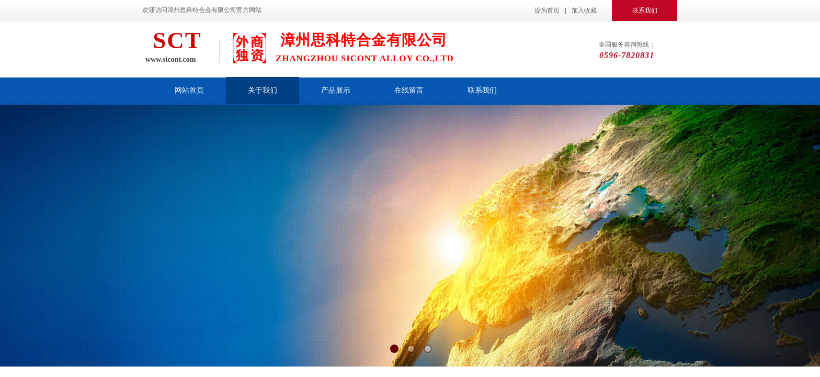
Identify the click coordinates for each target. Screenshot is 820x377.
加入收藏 (584, 10)
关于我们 (262, 90)
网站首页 (189, 90)
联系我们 (482, 90)
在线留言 (409, 90)
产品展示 (335, 90)
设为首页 (547, 10)
